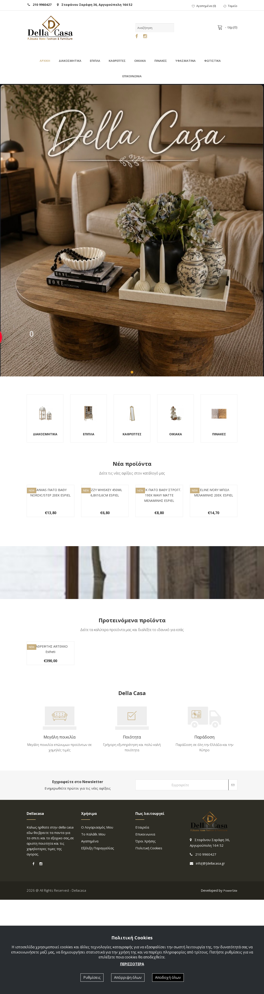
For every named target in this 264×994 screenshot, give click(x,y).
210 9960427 (40, 4)
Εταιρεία (142, 921)
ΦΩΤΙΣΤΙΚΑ (212, 61)
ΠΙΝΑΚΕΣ (160, 61)
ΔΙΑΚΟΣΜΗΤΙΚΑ (70, 61)
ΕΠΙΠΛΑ (95, 61)
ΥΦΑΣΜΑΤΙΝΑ (185, 61)
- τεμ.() (228, 27)
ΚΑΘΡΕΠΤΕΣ (117, 61)
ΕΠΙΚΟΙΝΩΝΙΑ (132, 76)
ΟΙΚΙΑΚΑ (140, 61)
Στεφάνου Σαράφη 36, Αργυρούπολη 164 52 (94, 4)
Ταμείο (230, 6)
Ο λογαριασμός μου (97, 921)
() (204, 6)
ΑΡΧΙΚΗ (45, 61)
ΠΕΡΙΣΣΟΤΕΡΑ (132, 964)
